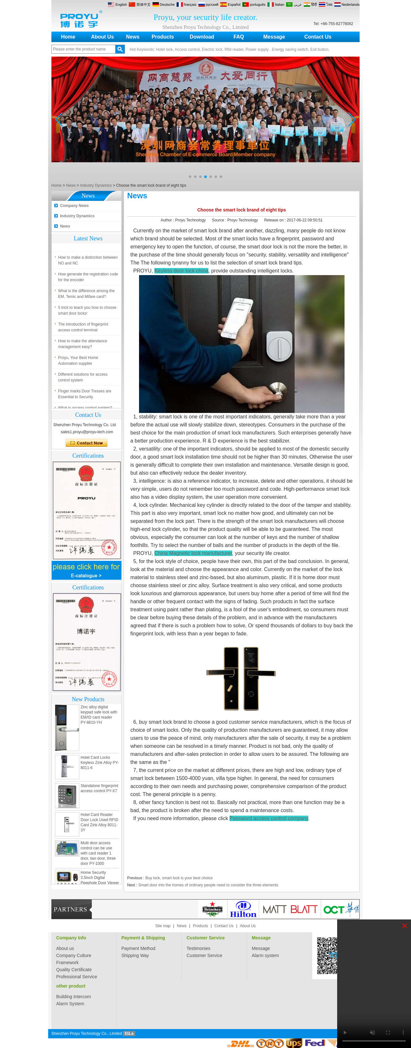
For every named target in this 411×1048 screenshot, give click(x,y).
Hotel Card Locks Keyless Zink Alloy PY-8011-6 (100, 764)
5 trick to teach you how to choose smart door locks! (87, 312)
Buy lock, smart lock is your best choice (179, 878)
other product (70, 986)
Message (274, 37)
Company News (74, 205)
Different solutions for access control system (83, 378)
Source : (219, 220)
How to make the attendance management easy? (82, 345)
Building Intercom (73, 996)
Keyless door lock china (181, 270)
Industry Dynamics (96, 185)
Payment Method (138, 948)
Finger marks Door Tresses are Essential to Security (84, 395)
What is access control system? (85, 242)
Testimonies (198, 948)
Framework (67, 962)
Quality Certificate (74, 969)
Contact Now (86, 443)
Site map (163, 926)
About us (65, 948)
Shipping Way (135, 955)
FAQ (238, 37)
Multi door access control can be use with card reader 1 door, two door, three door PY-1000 (98, 854)
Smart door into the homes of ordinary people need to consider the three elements (208, 885)
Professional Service (76, 976)
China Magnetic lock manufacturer (193, 553)
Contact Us (317, 37)
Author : (168, 220)
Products (163, 37)
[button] (190, 176)
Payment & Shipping (143, 937)
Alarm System (70, 1003)
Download (202, 37)
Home (68, 37)
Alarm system (265, 955)
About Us (102, 37)
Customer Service (206, 937)
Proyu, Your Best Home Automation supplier (78, 362)
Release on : (275, 220)
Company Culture (73, 955)
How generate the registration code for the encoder (88, 278)
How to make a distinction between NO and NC (88, 261)
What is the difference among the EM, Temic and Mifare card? (86, 295)
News (133, 37)
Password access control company (269, 818)
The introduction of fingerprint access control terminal (83, 328)
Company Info (71, 937)
